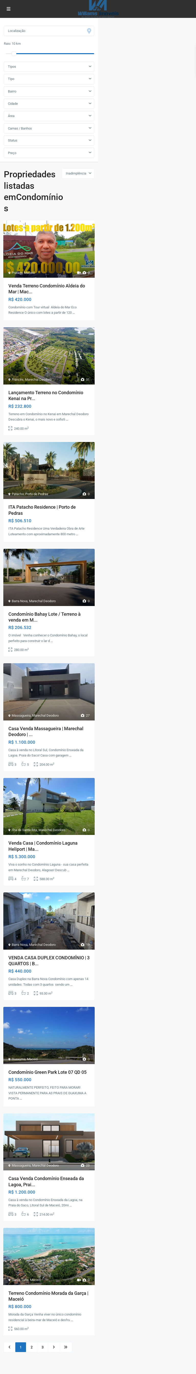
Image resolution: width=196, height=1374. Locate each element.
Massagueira (21, 715)
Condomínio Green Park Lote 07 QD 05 (47, 1072)
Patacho (18, 494)
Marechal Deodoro (38, 379)
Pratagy (17, 273)
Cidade (13, 104)
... (73, 313)
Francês (17, 379)
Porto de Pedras (36, 494)
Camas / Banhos (20, 128)
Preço (12, 153)
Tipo (11, 79)
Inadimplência (76, 173)
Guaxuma (19, 1059)
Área (11, 116)
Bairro (12, 91)
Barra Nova (20, 601)
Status (12, 140)
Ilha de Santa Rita (24, 830)
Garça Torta (20, 1280)
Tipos (12, 66)
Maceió (29, 273)
